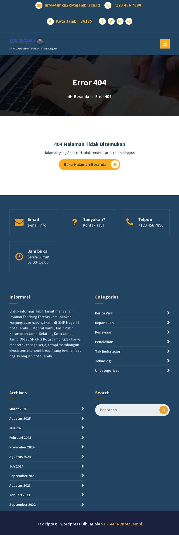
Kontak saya (93, 234)
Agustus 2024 (20, 499)
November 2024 (21, 490)
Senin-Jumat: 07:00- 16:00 (39, 270)
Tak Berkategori (108, 380)
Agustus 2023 (20, 528)
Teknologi (103, 390)
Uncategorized (107, 399)
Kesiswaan (103, 361)
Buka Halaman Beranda (91, 166)
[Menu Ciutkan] (165, 44)
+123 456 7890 (127, 3)
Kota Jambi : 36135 (74, 19)
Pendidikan (104, 370)
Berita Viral (104, 342)
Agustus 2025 (20, 461)
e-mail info (37, 234)
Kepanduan (104, 351)
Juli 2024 (16, 509)
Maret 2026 (18, 451)
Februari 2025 (20, 480)
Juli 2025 (16, 471)
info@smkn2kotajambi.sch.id (72, 3)
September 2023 (22, 518)
